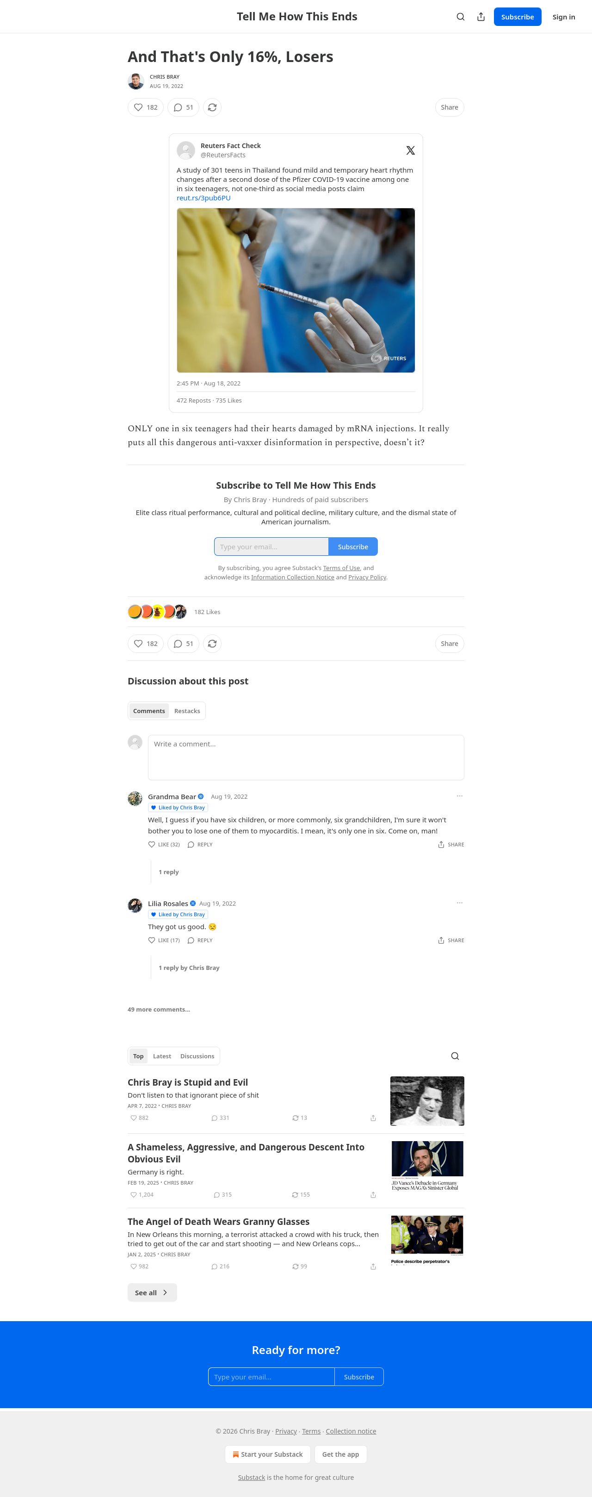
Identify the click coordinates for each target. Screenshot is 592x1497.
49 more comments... (159, 1009)
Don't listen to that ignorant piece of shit (193, 1094)
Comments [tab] (149, 711)
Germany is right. (156, 1171)
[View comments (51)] (183, 107)
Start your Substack (266, 1454)
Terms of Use (341, 568)
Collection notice (351, 1431)
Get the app (340, 1454)
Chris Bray (164, 76)
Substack (251, 1477)
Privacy (286, 1431)
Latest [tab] (162, 1056)
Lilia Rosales (168, 903)
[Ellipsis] (459, 796)
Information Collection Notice (292, 577)
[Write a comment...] (306, 757)
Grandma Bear (172, 796)
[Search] (460, 16)
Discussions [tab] (197, 1056)
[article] (296, 1101)
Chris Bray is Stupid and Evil (188, 1082)
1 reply (169, 872)
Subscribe (517, 16)
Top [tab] (138, 1056)
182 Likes (207, 612)
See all (152, 1292)
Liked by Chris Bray (177, 807)
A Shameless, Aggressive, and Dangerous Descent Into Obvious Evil (246, 1153)
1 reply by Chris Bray (189, 967)
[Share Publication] (481, 16)
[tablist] (167, 711)
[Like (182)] (146, 107)
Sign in (564, 16)
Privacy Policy (367, 577)
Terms (311, 1431)
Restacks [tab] (187, 711)
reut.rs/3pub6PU (204, 197)
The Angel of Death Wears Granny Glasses (219, 1222)
